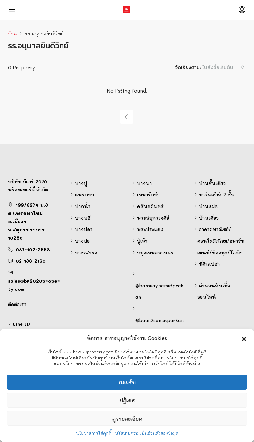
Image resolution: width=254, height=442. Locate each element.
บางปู (81, 183)
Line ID (21, 324)
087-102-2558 (33, 249)
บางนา (144, 183)
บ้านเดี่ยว (209, 218)
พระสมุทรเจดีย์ (153, 218)
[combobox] (223, 67)
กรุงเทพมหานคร (155, 252)
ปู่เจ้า (142, 241)
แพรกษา (84, 194)
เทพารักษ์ (147, 194)
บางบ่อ (82, 241)
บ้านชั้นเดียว (212, 183)
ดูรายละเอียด (127, 418)
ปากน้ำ (82, 206)
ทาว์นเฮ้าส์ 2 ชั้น (216, 194)
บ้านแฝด (208, 206)
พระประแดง (150, 229)
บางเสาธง (86, 252)
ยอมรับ (127, 382)
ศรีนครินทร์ (150, 206)
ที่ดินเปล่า (209, 264)
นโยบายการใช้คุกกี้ (94, 433)
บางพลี (82, 218)
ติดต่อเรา (17, 304)
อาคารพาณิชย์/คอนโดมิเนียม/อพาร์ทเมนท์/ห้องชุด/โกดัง (220, 240)
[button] (244, 338)
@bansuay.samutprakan (159, 291)
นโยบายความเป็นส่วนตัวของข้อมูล (147, 433)
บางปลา (83, 229)
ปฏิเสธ (127, 400)
